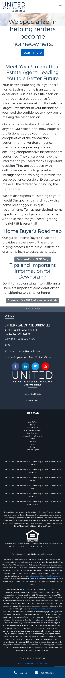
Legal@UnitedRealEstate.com (44, 609)
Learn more (33, 53)
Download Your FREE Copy (32, 259)
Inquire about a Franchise (32, 436)
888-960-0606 (51, 546)
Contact (32, 441)
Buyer (32, 444)
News (32, 425)
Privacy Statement (26, 663)
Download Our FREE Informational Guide (32, 300)
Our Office (32, 422)
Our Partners (32, 433)
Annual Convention (32, 430)
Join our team (32, 400)
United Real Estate (32, 394)
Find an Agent (32, 450)
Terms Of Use (41, 663)
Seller (32, 447)
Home (32, 438)
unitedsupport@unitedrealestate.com (44, 576)
